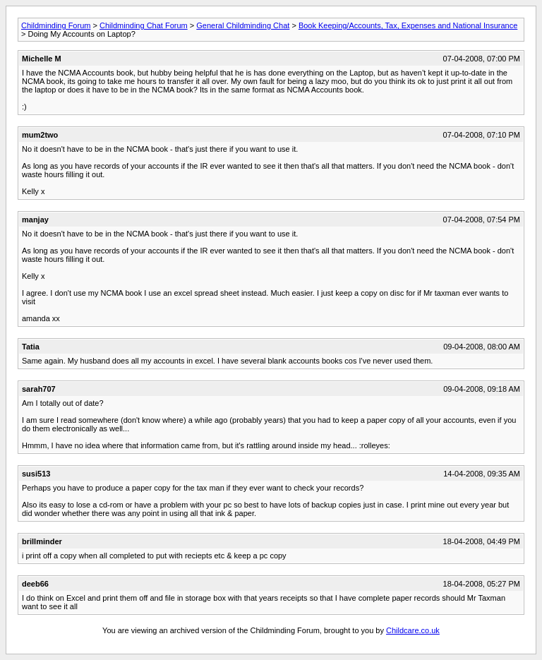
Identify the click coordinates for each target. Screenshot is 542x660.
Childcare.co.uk (413, 630)
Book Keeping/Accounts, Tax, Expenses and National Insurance (408, 25)
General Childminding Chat (242, 25)
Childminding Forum (55, 25)
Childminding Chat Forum (144, 25)
